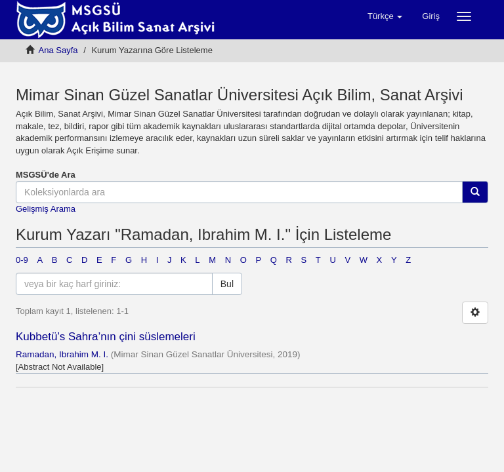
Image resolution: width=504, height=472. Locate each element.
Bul (227, 284)
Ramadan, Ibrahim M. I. (62, 354)
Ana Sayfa (58, 50)
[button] (385, 16)
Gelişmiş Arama (45, 209)
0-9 (22, 260)
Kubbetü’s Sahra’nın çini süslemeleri (106, 336)
